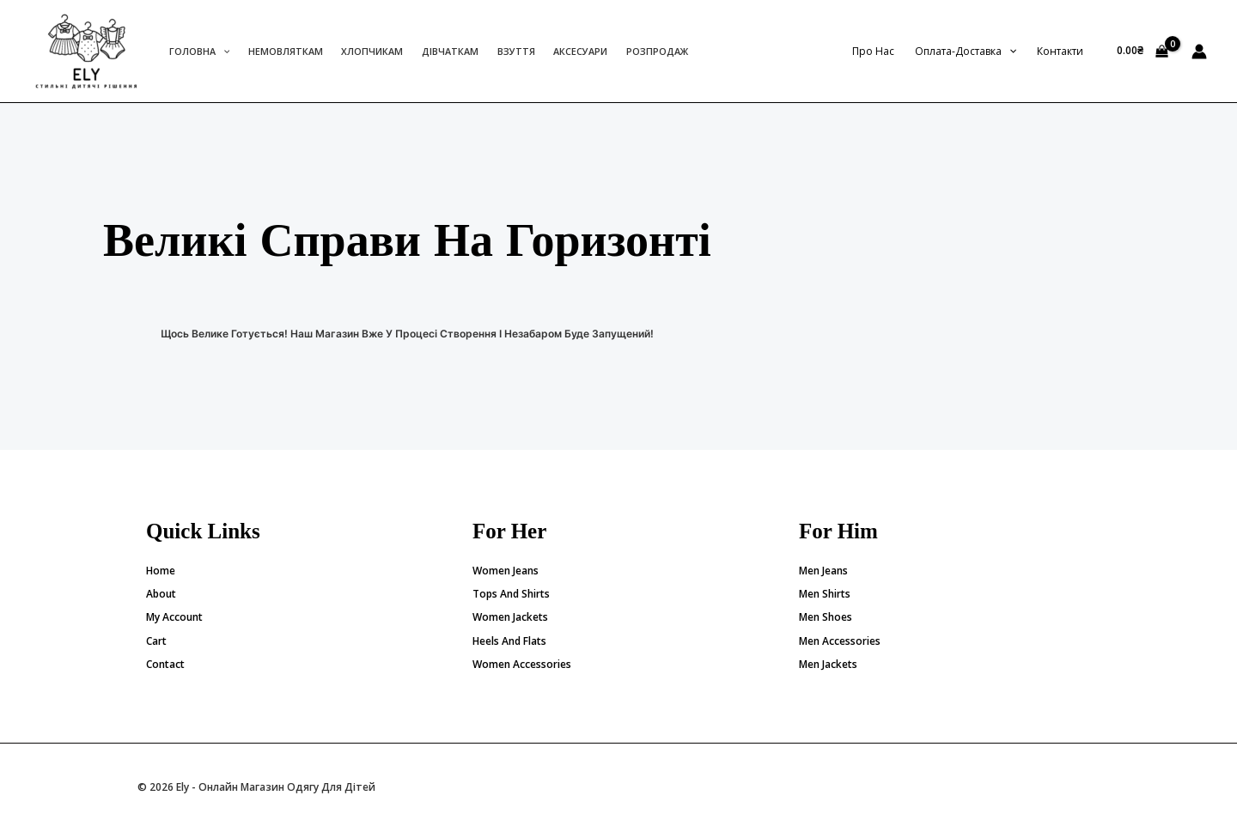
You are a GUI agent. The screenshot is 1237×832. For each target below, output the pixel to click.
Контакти (1060, 51)
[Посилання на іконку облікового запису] (1199, 51)
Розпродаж (657, 51)
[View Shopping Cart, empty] (1142, 51)
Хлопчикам (372, 51)
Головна (199, 51)
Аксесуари (580, 51)
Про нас (873, 51)
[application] (222, 51)
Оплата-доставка (965, 51)
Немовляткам (285, 51)
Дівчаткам (450, 51)
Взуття (516, 51)
